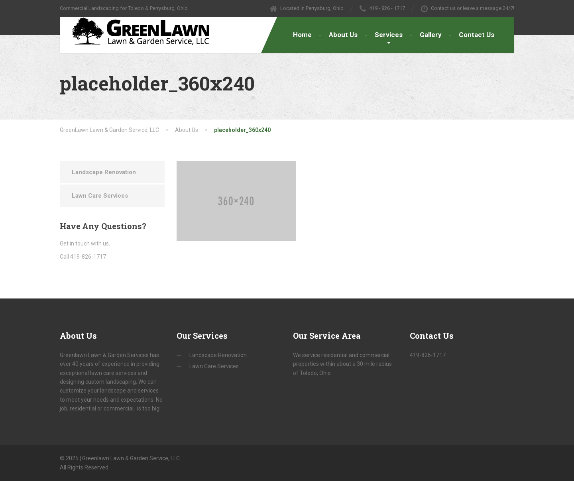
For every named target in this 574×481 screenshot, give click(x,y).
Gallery (431, 35)
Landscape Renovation (104, 172)
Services (389, 35)
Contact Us (476, 35)
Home (302, 35)
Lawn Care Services (100, 195)
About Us (343, 35)
